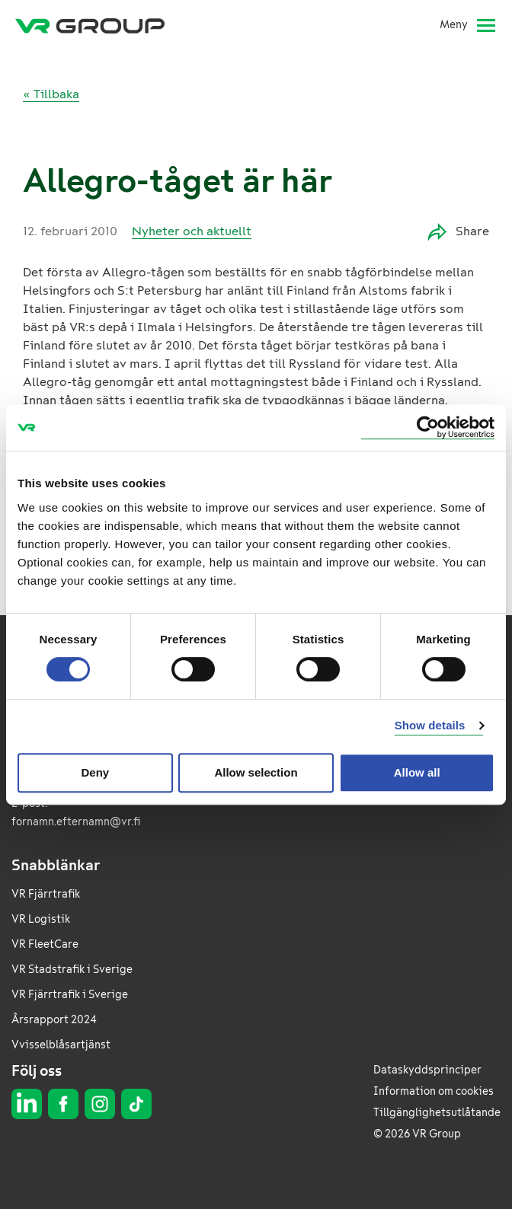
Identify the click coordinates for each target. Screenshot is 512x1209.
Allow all (417, 772)
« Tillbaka (51, 94)
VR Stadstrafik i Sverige (72, 969)
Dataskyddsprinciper (427, 1070)
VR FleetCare (44, 944)
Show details (430, 725)
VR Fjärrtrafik (45, 894)
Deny (95, 772)
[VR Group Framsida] (90, 25)
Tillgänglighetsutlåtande (437, 1112)
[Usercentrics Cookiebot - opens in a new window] (427, 427)
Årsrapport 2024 (54, 1019)
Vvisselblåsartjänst (60, 1044)
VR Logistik (40, 919)
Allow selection (255, 772)
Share (458, 231)
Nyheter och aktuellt (191, 231)
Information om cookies (433, 1091)
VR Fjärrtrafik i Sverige (69, 994)
